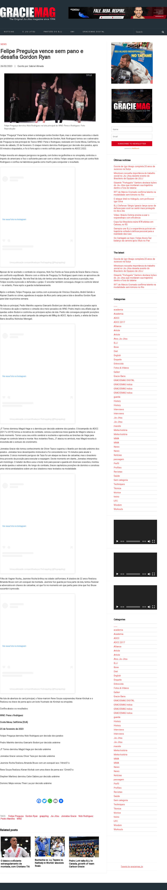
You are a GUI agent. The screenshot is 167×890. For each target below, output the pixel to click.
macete (117, 426)
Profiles (117, 467)
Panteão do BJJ (53, 32)
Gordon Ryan (31, 816)
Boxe (116, 347)
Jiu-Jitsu (55, 816)
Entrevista (118, 363)
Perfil (116, 463)
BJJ (116, 343)
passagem (119, 459)
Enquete (118, 359)
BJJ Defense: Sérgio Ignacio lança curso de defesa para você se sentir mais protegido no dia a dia (135, 208)
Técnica (117, 488)
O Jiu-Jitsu (28, 32)
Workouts (118, 509)
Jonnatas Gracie (69, 816)
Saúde (117, 476)
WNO (19, 818)
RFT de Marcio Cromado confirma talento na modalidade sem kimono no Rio (135, 193)
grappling (44, 816)
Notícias (118, 455)
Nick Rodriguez (85, 816)
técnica (117, 492)
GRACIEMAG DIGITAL (94, 32)
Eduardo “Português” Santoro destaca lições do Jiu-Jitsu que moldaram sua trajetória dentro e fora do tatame (135, 185)
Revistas (118, 471)
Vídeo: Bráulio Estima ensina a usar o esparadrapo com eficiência (131, 216)
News (4, 44)
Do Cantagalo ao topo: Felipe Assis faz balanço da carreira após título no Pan (133, 239)
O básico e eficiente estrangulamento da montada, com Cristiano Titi (15, 863)
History (117, 401)
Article (117, 330)
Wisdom (118, 505)
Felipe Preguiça (16, 816)
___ (115, 305)
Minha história (120, 430)
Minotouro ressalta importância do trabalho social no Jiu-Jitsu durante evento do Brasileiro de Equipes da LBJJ (134, 176)
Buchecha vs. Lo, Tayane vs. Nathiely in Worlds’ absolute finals (49, 863)
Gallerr (117, 372)
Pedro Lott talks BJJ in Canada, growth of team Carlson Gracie (81, 863)
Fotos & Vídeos (121, 368)
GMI (73, 32)
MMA (116, 438)
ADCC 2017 (119, 322)
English (117, 355)
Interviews (119, 409)
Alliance (117, 326)
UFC (116, 501)
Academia (118, 314)
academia (118, 309)
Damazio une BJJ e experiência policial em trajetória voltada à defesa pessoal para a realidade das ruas (134, 231)
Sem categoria (121, 480)
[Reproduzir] (117, 541)
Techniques (119, 484)
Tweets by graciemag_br (132, 866)
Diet (116, 351)
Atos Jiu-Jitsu (120, 338)
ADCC (116, 318)
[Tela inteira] (153, 541)
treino (116, 496)
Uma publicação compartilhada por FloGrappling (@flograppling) (37, 262)
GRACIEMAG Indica (123, 384)
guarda (117, 397)
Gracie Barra (119, 376)
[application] (135, 532)
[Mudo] (149, 541)
